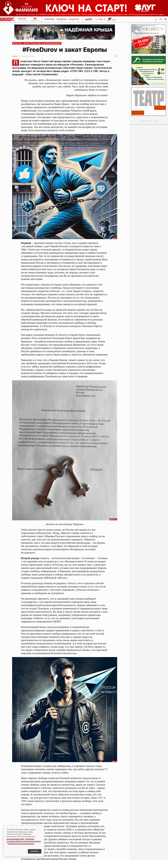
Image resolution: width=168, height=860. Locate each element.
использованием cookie (15, 838)
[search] (160, 19)
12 (116, 56)
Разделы (61, 19)
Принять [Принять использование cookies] (33, 851)
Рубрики (49, 19)
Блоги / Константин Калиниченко (37, 43)
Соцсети (74, 19)
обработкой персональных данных (21, 843)
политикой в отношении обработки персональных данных (24, 839)
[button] (165, 19)
